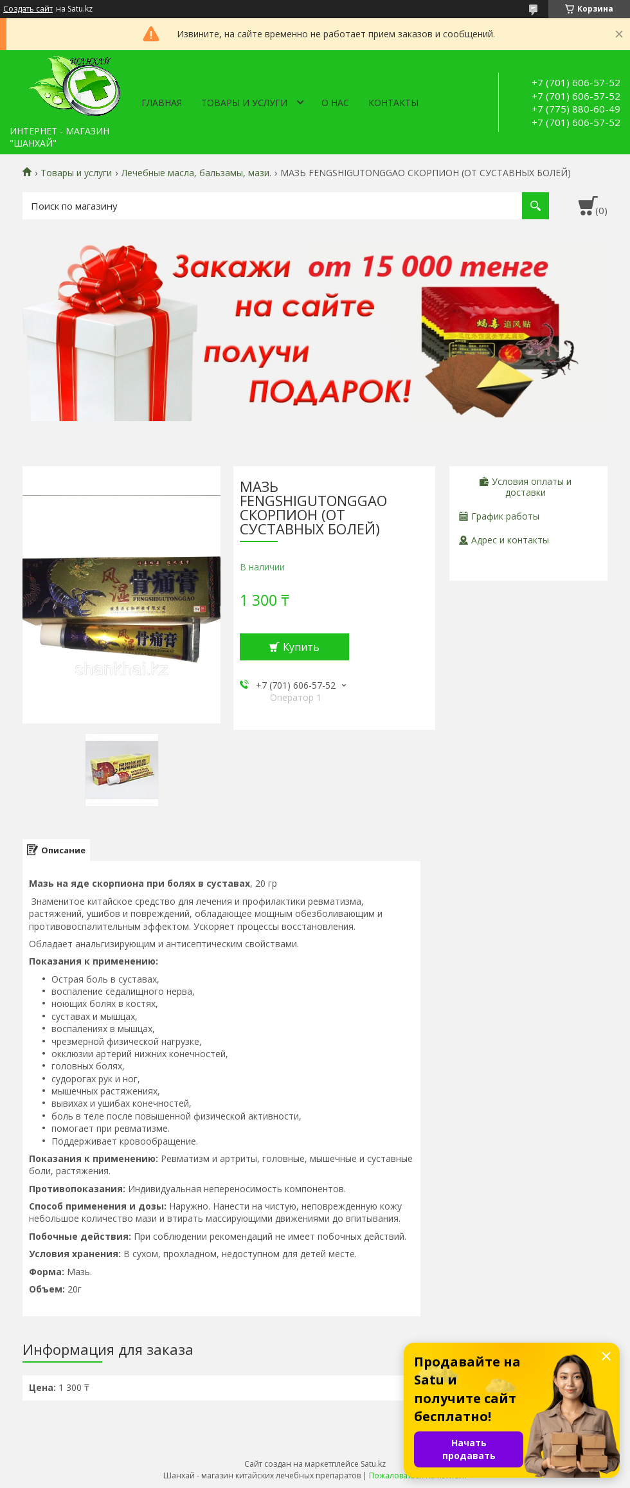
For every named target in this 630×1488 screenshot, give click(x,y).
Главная (161, 102)
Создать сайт (28, 9)
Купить (301, 647)
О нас (335, 102)
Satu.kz (373, 1463)
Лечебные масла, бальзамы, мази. (196, 173)
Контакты (393, 102)
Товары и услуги (244, 102)
